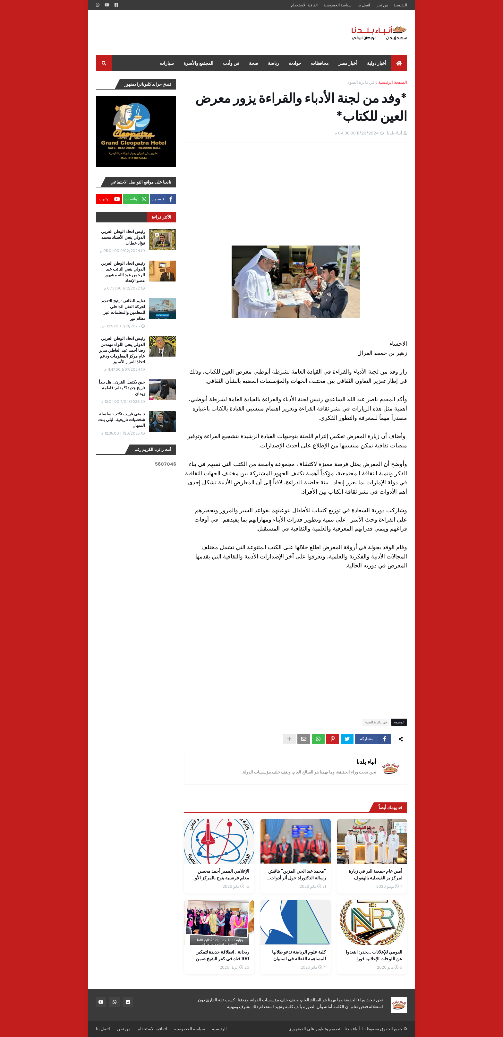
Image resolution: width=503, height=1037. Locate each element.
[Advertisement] (212, 32)
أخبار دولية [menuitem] (376, 63)
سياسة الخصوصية (337, 5)
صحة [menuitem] (253, 63)
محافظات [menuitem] (320, 63)
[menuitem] (399, 63)
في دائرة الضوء (361, 82)
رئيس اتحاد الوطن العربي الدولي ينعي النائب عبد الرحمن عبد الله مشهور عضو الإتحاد (123, 272)
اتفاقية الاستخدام (304, 5)
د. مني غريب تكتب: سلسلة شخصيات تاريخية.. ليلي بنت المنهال (121, 419)
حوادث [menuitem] (295, 63)
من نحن (382, 5)
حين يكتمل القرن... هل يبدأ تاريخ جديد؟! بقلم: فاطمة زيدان (122, 388)
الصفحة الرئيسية (392, 82)
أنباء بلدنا (366, 762)
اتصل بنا (363, 5)
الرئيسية (400, 5)
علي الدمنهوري (301, 1029)
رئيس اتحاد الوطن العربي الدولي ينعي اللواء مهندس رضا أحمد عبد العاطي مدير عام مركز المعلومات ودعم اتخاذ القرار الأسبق (122, 350)
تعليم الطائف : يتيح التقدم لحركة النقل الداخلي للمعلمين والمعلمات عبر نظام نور (123, 310)
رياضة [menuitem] (273, 63)
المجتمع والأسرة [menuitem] (198, 63)
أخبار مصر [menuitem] (347, 63)
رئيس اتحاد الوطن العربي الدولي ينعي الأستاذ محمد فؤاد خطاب (123, 237)
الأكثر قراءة (161, 217)
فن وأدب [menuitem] (231, 63)
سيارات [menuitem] (167, 63)
